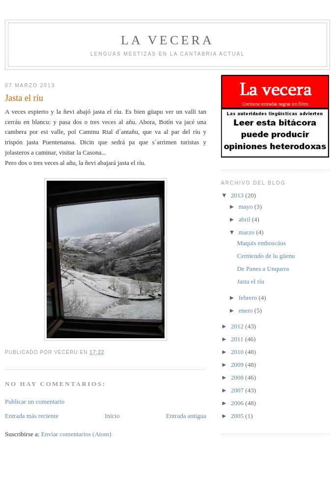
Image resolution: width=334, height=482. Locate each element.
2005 (238, 415)
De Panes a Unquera (263, 268)
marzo (247, 232)
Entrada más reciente (31, 415)
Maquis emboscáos (261, 243)
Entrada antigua (186, 415)
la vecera (167, 40)
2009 (238, 364)
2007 (238, 390)
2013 (238, 195)
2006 (238, 403)
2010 (238, 351)
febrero (249, 297)
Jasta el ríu (250, 281)
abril (245, 219)
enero (246, 310)
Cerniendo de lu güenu (266, 255)
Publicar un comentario (34, 401)
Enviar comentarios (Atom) (76, 434)
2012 (238, 326)
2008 (238, 377)
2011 (238, 339)
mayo (246, 206)
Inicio (112, 415)
